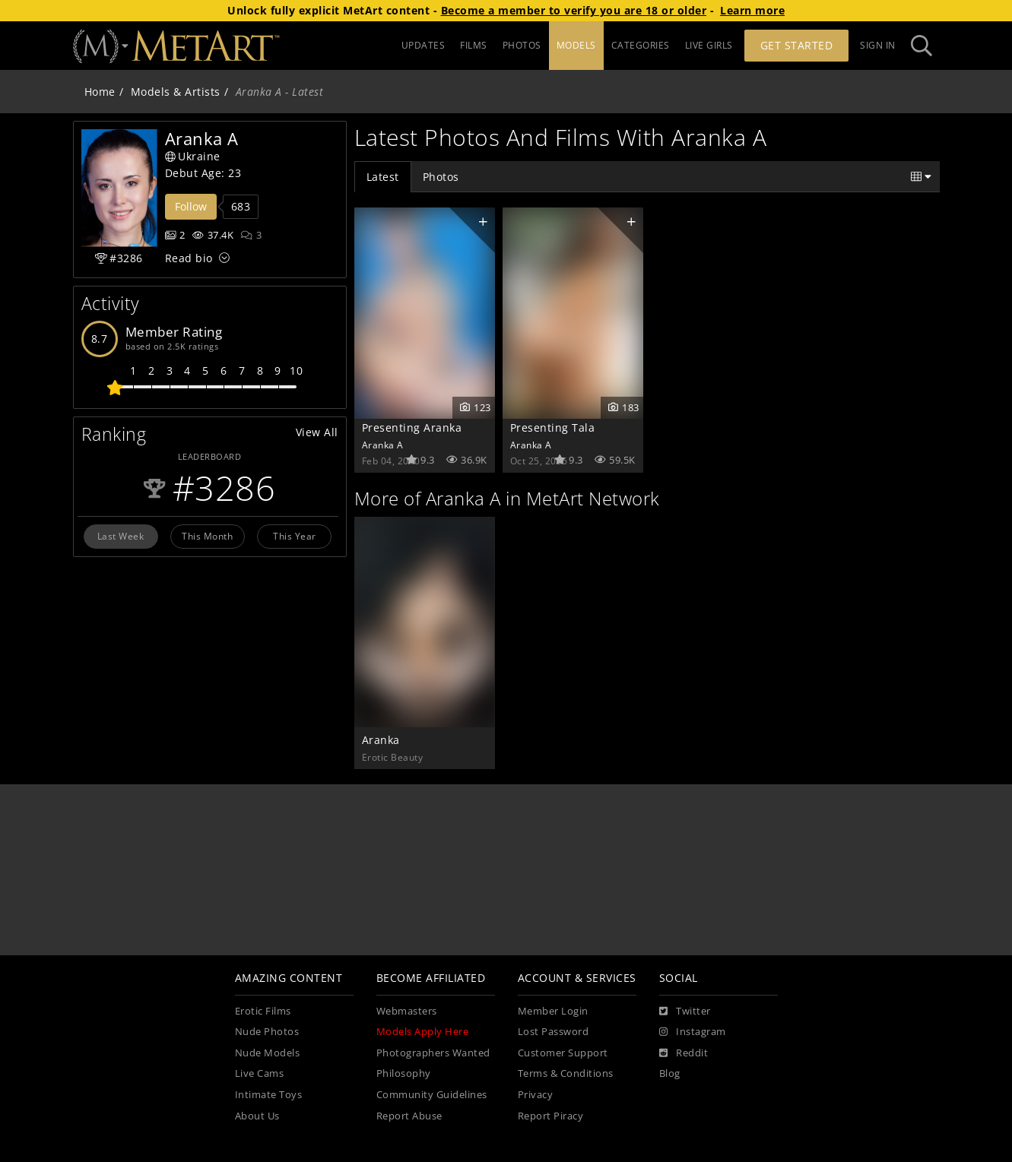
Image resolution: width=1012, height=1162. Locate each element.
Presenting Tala (552, 427)
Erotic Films (263, 1011)
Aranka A (383, 445)
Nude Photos (267, 1031)
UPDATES (423, 45)
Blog (669, 1073)
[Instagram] (692, 1032)
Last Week (120, 536)
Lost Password (553, 1031)
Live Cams (259, 1073)
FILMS (473, 45)
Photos (441, 176)
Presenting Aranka (412, 427)
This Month (207, 536)
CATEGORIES (640, 45)
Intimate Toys (269, 1094)
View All (317, 432)
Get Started (796, 45)
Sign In (878, 45)
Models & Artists (175, 91)
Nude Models (267, 1052)
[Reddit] (684, 1053)
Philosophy (403, 1073)
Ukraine (192, 156)
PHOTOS (522, 45)
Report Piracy (551, 1116)
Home (100, 91)
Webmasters (406, 1011)
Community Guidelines (431, 1094)
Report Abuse (409, 1116)
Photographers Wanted (433, 1052)
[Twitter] (685, 1011)
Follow (191, 206)
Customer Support (563, 1052)
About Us (257, 1116)
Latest (382, 176)
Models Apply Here (422, 1031)
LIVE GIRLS (709, 45)
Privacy (536, 1094)
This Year (294, 536)
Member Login (553, 1011)
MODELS (576, 45)
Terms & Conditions (566, 1073)
